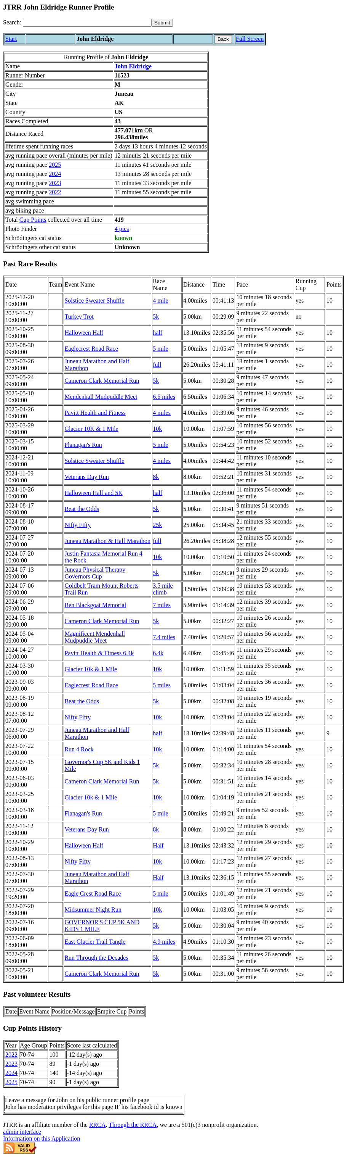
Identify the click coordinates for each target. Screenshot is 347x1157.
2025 (55, 164)
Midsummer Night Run (92, 909)
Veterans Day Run (86, 477)
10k (157, 428)
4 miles (162, 412)
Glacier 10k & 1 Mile (90, 669)
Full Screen (250, 38)
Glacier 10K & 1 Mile (91, 428)
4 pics (122, 229)
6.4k (158, 653)
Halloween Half (83, 332)
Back (223, 39)
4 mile (160, 300)
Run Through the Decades (96, 957)
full (157, 364)
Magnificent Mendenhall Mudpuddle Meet (94, 637)
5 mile (160, 348)
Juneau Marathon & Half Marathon (107, 541)
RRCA (97, 1125)
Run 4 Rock (78, 749)
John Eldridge (133, 66)
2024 (55, 174)
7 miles (162, 605)
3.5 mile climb (163, 589)
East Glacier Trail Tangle (94, 941)
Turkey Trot (78, 316)
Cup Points (32, 219)
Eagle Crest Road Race (92, 893)
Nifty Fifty (77, 525)
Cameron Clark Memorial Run (101, 380)
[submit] (162, 23)
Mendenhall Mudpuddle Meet (100, 396)
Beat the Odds (81, 509)
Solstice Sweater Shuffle (94, 300)
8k (156, 477)
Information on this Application (41, 1138)
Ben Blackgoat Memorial (95, 605)
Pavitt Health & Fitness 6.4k (99, 653)
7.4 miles (164, 637)
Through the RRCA (133, 1125)
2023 (55, 183)
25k (157, 525)
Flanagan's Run (83, 445)
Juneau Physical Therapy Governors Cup (94, 573)
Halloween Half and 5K (93, 493)
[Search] (87, 23)
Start (11, 38)
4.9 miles (164, 941)
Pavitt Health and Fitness (94, 412)
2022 (55, 192)
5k (156, 316)
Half (158, 845)
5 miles (162, 685)
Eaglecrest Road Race (91, 348)
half (157, 332)
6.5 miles (164, 396)
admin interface (22, 1131)
